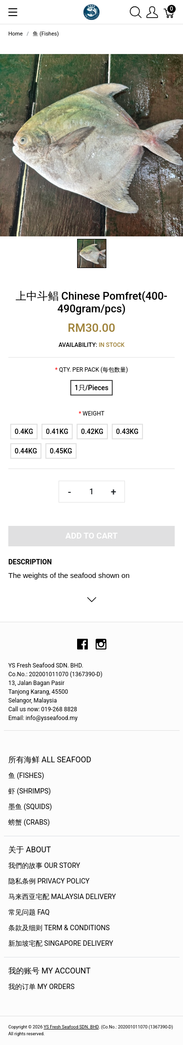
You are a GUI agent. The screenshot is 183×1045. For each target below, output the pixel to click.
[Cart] (169, 12)
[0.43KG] (127, 431)
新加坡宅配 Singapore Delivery (60, 943)
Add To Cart (91, 536)
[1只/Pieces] (91, 388)
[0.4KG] (24, 431)
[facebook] (82, 647)
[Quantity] (92, 492)
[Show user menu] (152, 12)
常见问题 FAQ (29, 912)
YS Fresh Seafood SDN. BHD (71, 1027)
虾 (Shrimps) (29, 791)
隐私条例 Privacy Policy (49, 881)
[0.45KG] (61, 451)
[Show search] (136, 12)
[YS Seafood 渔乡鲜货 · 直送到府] (91, 11)
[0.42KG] (92, 431)
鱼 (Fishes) (26, 775)
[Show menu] (13, 12)
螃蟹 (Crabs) (29, 822)
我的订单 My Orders (41, 987)
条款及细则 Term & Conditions (59, 928)
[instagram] (101, 647)
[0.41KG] (57, 431)
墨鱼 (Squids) (30, 807)
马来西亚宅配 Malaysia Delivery (62, 897)
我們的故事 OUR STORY (44, 865)
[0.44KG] (25, 451)
